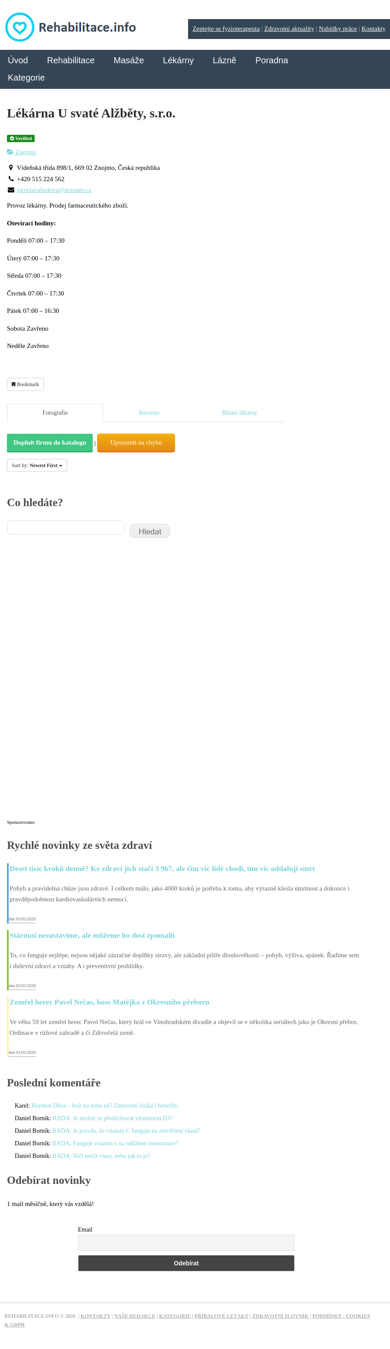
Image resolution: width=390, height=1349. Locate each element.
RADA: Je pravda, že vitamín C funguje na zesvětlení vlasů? (126, 1131)
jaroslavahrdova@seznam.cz (54, 189)
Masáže (129, 60)
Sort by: (37, 465)
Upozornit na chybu (136, 442)
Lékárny (178, 60)
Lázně (225, 60)
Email (85, 1229)
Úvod (18, 60)
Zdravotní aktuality (289, 28)
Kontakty (373, 28)
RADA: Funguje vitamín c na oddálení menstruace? (115, 1143)
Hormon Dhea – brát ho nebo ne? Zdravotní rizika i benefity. (105, 1105)
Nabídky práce (338, 28)
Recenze (149, 413)
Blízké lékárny (239, 413)
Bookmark (25, 384)
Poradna (271, 60)
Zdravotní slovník (280, 1316)
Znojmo (21, 152)
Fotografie (55, 413)
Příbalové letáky (222, 1316)
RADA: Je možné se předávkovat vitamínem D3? (112, 1118)
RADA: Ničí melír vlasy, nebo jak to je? (101, 1156)
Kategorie (26, 77)
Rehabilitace (70, 60)
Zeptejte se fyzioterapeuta (226, 28)
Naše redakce (134, 1316)
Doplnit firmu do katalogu (49, 442)
